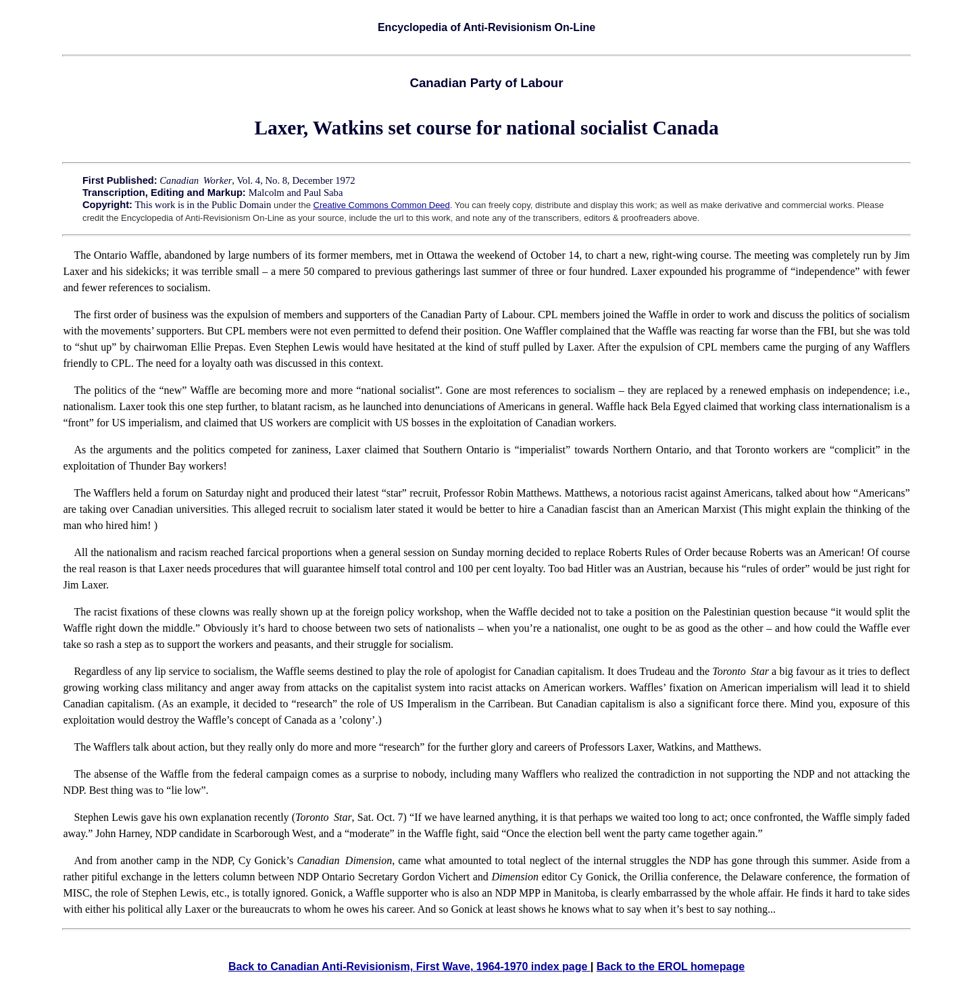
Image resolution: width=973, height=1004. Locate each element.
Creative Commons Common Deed (382, 205)
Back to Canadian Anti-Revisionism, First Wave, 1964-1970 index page (409, 966)
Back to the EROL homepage (671, 966)
